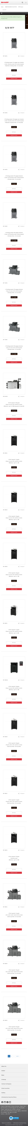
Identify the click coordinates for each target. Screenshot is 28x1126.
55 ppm (14, 183)
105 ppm (14, 410)
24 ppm (14, 524)
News (2, 1075)
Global (3, 1070)
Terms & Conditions (6, 1123)
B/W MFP (9, 27)
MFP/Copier (20, 6)
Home (2, 6)
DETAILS (14, 75)
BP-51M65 (14, 240)
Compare (22, 56)
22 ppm (14, 467)
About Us (3, 1066)
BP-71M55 (14, 297)
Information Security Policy (8, 1097)
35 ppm (14, 864)
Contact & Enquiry (6, 1084)
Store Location (5, 1088)
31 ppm (14, 70)
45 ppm (14, 127)
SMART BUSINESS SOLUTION (11, 6)
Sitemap (3, 1079)
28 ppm (14, 581)
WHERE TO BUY (14, 78)
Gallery (3, 1092)
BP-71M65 (14, 354)
